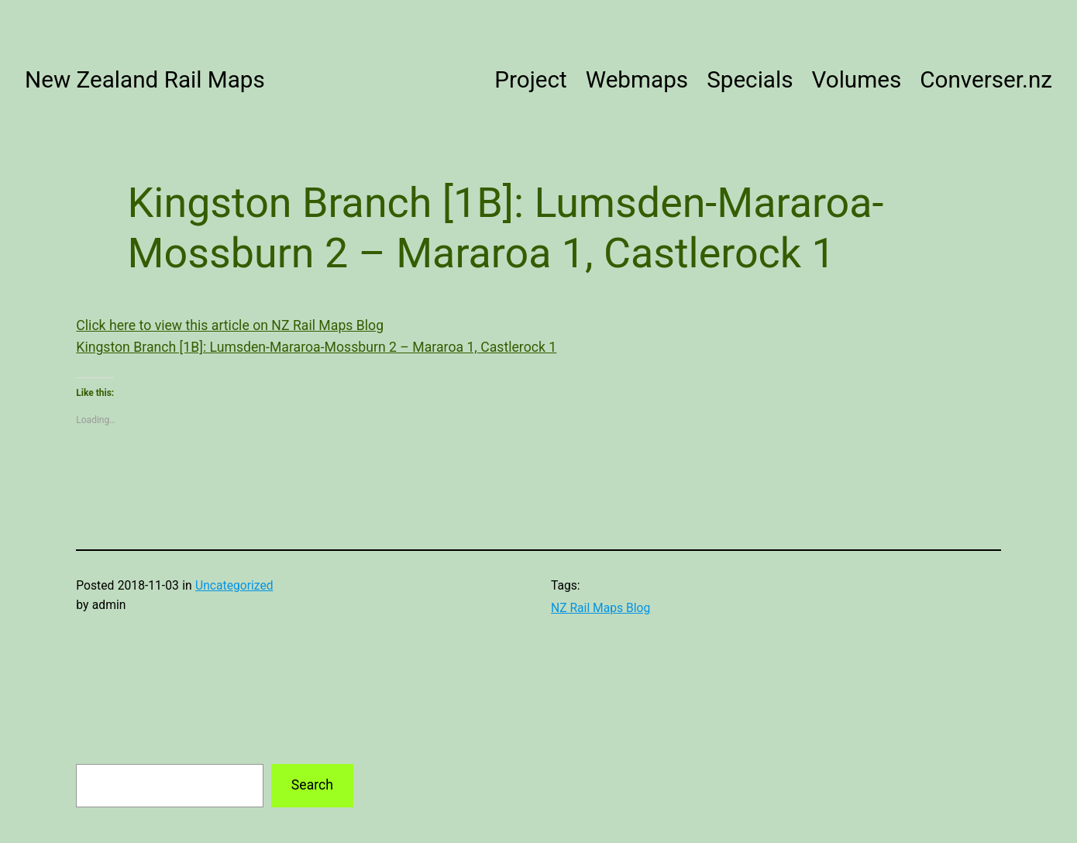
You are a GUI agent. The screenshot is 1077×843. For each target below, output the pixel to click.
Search (312, 785)
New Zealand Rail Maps (145, 79)
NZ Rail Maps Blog (600, 607)
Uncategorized (234, 585)
